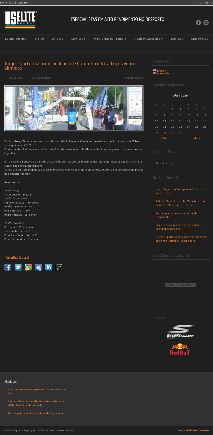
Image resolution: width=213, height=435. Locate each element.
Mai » (197, 138)
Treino (39, 38)
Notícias (177, 38)
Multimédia (7, 3)
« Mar (164, 138)
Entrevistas (199, 38)
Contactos (23, 3)
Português (163, 73)
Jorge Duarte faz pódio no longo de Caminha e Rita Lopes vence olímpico (70, 66)
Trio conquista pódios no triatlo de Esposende (36, 413)
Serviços (78, 38)
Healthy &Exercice (148, 38)
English (161, 70)
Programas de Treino (110, 38)
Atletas (57, 38)
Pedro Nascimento (197, 430)
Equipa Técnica (15, 38)
